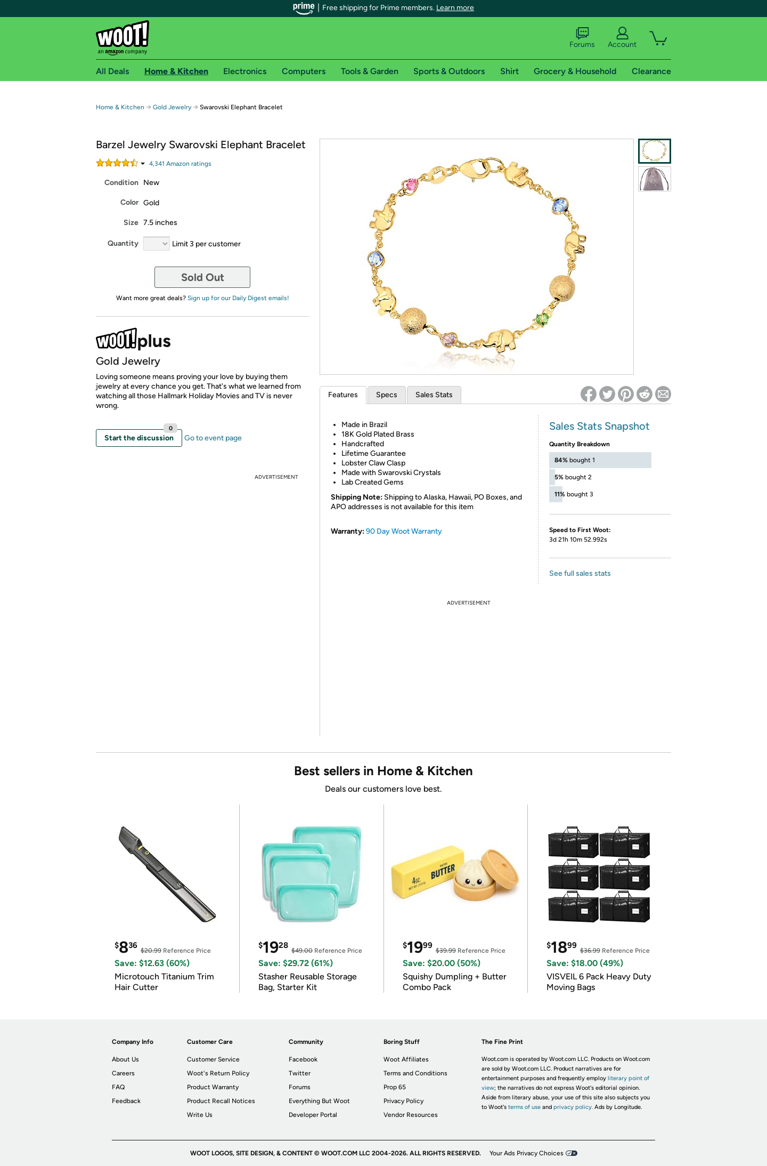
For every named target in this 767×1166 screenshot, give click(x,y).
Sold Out (202, 277)
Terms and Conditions (415, 1073)
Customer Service (213, 1059)
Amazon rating (180, 163)
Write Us (200, 1115)
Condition (121, 182)
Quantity (123, 243)
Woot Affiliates (406, 1059)
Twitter (300, 1073)
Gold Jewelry (172, 107)
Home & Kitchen (120, 107)
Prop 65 (395, 1087)
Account (622, 38)
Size (131, 222)
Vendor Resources (411, 1115)
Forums (582, 38)
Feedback (126, 1101)
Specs (386, 394)
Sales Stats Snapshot (599, 426)
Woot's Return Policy (218, 1073)
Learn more (455, 7)
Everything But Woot (319, 1101)
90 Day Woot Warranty (404, 531)
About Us (125, 1059)
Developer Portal (313, 1115)
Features (343, 394)
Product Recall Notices (221, 1101)
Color (129, 202)
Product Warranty (213, 1087)
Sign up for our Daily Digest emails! (238, 298)
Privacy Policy (403, 1101)
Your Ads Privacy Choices (526, 1153)
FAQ (118, 1087)
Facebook (303, 1059)
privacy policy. (573, 1107)
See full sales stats (580, 573)
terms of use (524, 1107)
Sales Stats (434, 394)
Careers (123, 1073)
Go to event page (213, 438)
